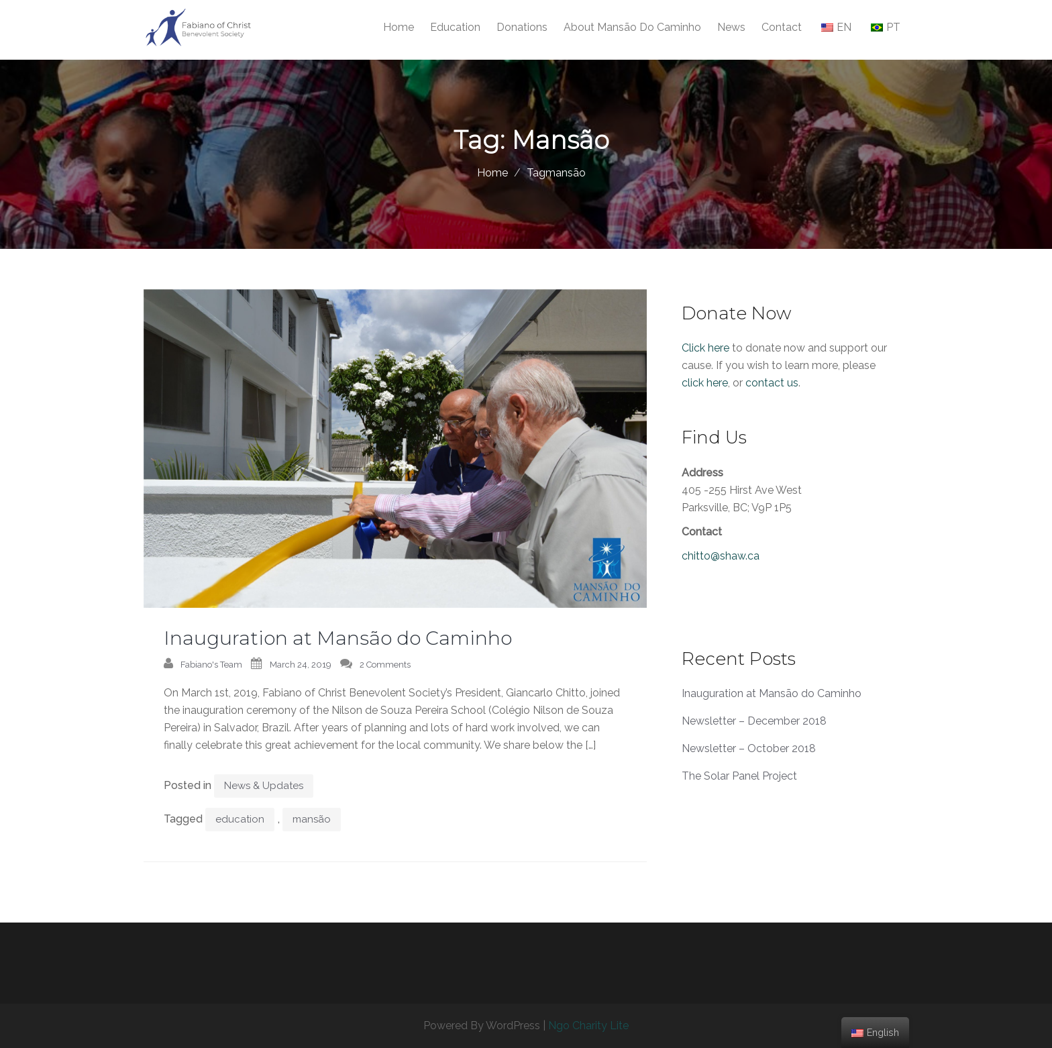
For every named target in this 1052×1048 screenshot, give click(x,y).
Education (455, 27)
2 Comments (385, 665)
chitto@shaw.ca (720, 555)
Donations (521, 27)
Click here (705, 348)
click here (705, 382)
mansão (312, 819)
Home (398, 27)
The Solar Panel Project (739, 776)
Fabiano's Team (211, 665)
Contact (781, 27)
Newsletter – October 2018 (749, 748)
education (239, 819)
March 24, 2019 (300, 665)
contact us (771, 382)
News (731, 27)
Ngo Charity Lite (588, 1025)
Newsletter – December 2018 (754, 721)
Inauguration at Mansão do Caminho (338, 638)
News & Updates (263, 786)
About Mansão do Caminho (632, 27)
